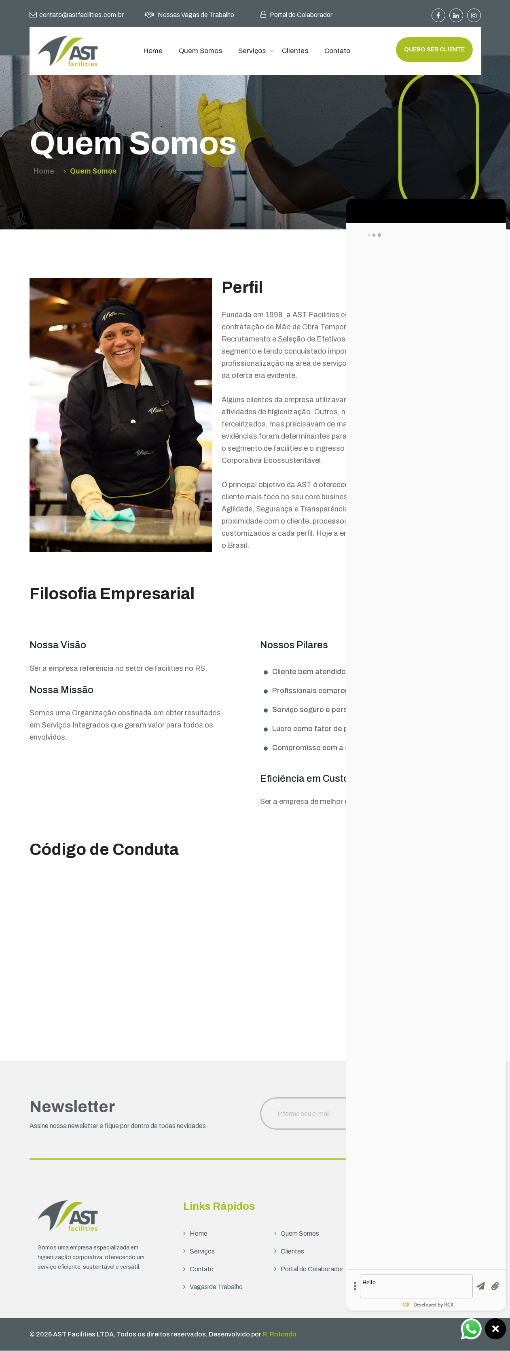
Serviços (252, 51)
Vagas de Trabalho (213, 1287)
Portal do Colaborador (308, 1269)
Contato (337, 51)
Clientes (295, 51)
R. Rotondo (279, 1334)
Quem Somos (200, 51)
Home (153, 51)
